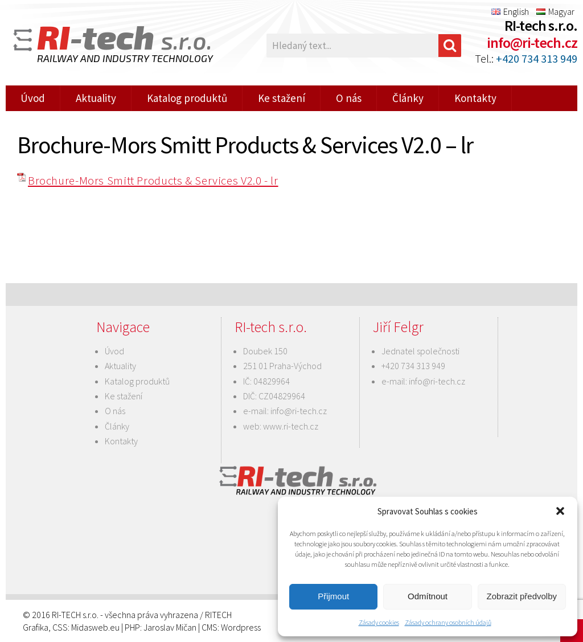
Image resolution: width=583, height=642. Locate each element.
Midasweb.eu (95, 627)
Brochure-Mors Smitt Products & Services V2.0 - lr (153, 180)
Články (408, 98)
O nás (349, 98)
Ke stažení (281, 98)
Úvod (32, 98)
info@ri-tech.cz (532, 42)
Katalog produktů (187, 98)
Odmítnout (427, 596)
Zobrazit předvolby (522, 596)
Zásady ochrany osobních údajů (448, 622)
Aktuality (96, 98)
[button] (560, 511)
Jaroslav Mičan (169, 627)
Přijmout (333, 596)
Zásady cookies (379, 622)
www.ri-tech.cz (290, 426)
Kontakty (475, 98)
